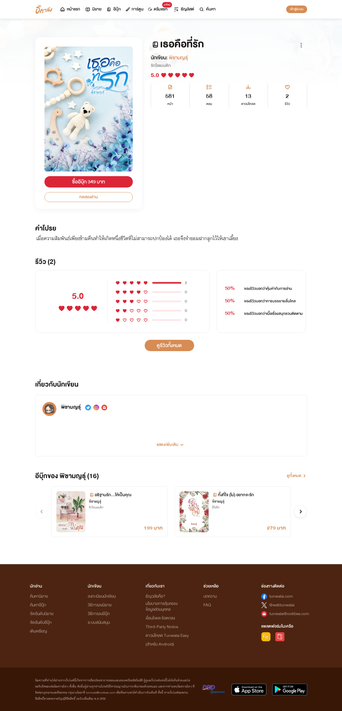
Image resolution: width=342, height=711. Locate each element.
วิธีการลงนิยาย (100, 605)
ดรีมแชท (159, 8)
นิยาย (93, 9)
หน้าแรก (70, 9)
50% (230, 288)
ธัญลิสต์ (183, 9)
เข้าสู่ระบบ (296, 9)
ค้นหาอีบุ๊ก (38, 605)
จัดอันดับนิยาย (41, 613)
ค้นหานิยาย (39, 596)
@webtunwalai (281, 605)
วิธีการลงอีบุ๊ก (99, 613)
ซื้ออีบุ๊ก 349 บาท (88, 182)
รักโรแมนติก (161, 65)
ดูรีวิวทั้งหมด (169, 345)
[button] (171, 442)
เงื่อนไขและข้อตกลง (160, 618)
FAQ (207, 605)
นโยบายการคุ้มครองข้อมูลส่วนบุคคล (162, 606)
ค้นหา (207, 9)
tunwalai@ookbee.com (289, 613)
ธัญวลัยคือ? (155, 596)
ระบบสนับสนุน (99, 622)
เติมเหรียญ (38, 631)
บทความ (210, 596)
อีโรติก (216, 507)
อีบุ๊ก (113, 9)
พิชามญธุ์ (178, 57)
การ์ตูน (135, 9)
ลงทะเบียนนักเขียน (102, 596)
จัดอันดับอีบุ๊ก (40, 622)
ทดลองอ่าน (88, 197)
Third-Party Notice (162, 626)
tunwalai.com (281, 596)
